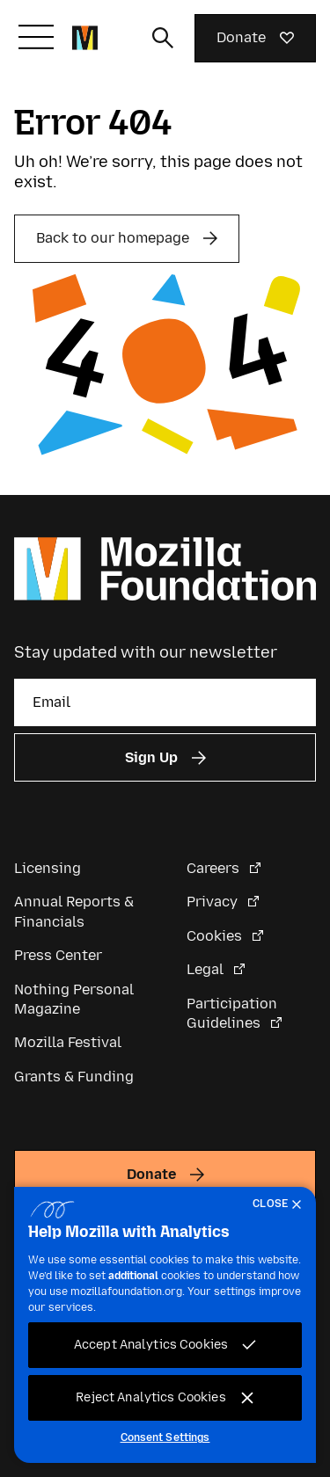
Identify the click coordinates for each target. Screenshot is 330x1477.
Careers (215, 868)
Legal (207, 969)
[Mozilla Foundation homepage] (85, 37)
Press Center (58, 955)
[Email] (165, 702)
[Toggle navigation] (36, 37)
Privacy (214, 901)
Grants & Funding (74, 1076)
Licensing (47, 868)
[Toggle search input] (162, 37)
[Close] (281, 1204)
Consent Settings (165, 1437)
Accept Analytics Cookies (151, 1344)
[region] (165, 1325)
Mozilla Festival (67, 1042)
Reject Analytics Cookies (150, 1397)
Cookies (216, 936)
